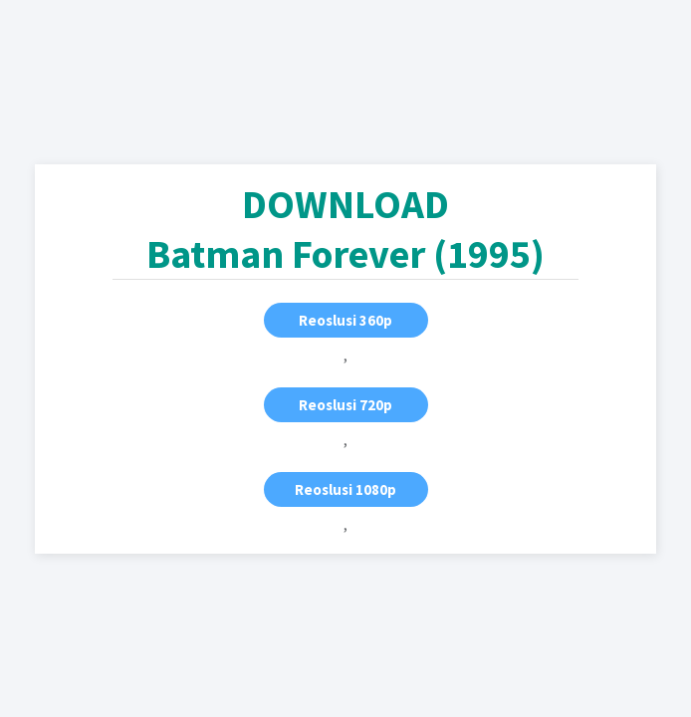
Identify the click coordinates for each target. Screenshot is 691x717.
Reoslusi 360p (345, 320)
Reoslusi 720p (345, 404)
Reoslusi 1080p (345, 489)
